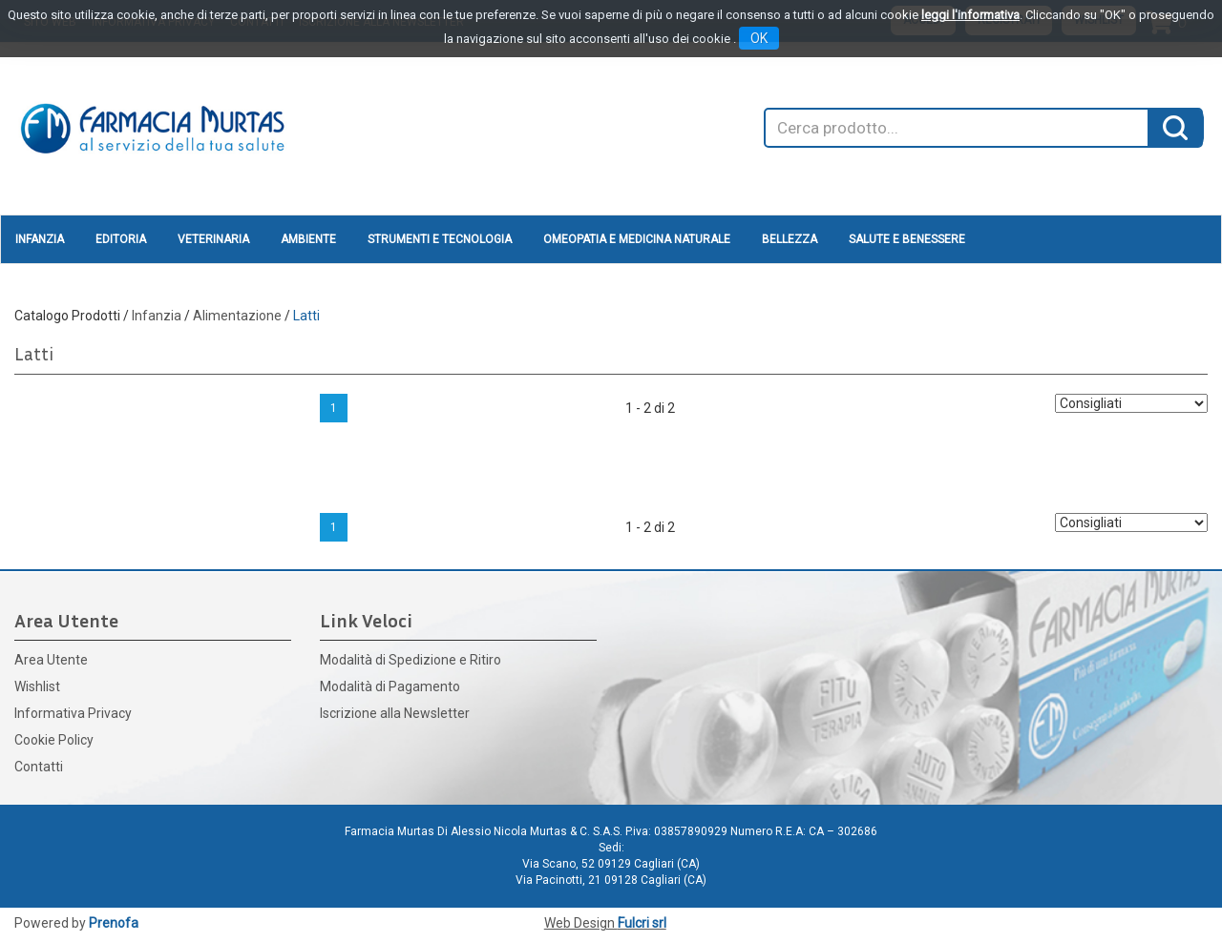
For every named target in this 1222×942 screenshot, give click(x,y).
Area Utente (51, 659)
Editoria (120, 239)
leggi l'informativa (970, 15)
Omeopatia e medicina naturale (636, 239)
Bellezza (789, 239)
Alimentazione (237, 315)
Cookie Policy (54, 739)
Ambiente (308, 239)
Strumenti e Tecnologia (440, 239)
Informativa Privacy (73, 713)
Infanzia (39, 239)
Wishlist (37, 686)
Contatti (38, 766)
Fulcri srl (642, 923)
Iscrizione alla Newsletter (395, 713)
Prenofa (113, 923)
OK (759, 38)
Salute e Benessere (907, 239)
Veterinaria (213, 239)
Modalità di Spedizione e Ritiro (410, 659)
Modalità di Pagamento (390, 686)
